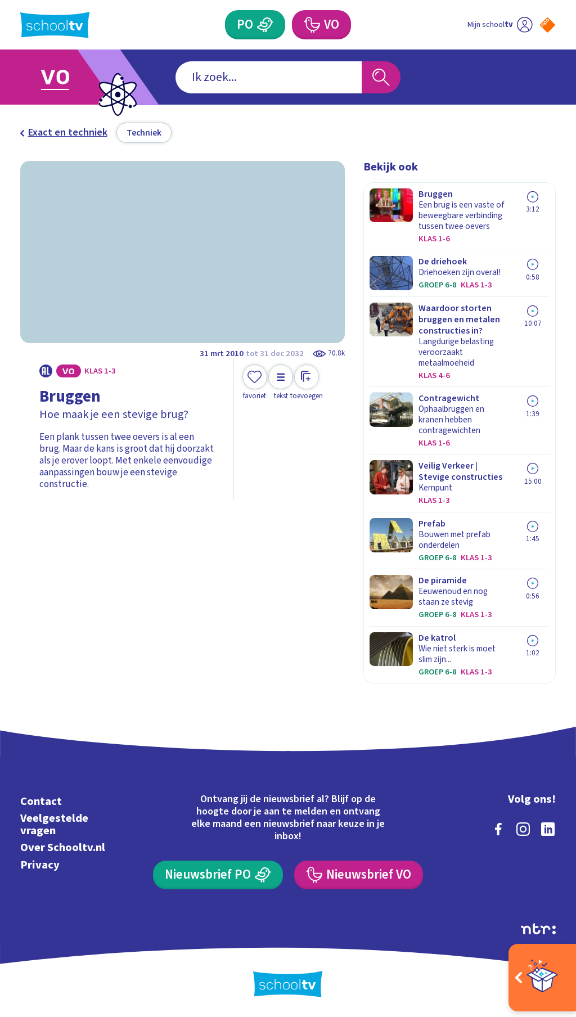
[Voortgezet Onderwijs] (321, 24)
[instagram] (523, 829)
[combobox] (269, 77)
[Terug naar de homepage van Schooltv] (55, 25)
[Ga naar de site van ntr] (538, 928)
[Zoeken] (381, 77)
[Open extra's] (542, 977)
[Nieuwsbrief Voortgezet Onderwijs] (358, 875)
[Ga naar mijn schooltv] (500, 24)
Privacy (40, 865)
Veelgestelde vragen (54, 824)
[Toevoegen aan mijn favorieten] (254, 382)
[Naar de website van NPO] (547, 25)
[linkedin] (548, 829)
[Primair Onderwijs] (255, 24)
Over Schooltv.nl (62, 847)
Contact (41, 801)
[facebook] (498, 829)
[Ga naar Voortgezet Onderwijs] (73, 77)
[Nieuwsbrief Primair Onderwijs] (217, 875)
